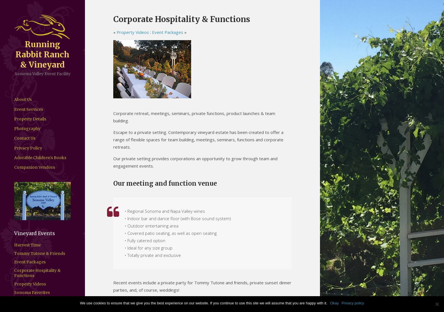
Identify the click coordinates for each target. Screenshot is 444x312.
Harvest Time (27, 245)
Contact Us (24, 138)
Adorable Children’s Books (40, 157)
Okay (334, 303)
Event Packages (30, 262)
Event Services (28, 109)
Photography (27, 128)
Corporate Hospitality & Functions (37, 273)
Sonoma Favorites (32, 292)
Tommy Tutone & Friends (39, 253)
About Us (23, 99)
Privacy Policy (28, 148)
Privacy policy (352, 303)
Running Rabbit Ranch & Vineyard (42, 54)
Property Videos (30, 284)
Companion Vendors (34, 167)
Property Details (30, 119)
